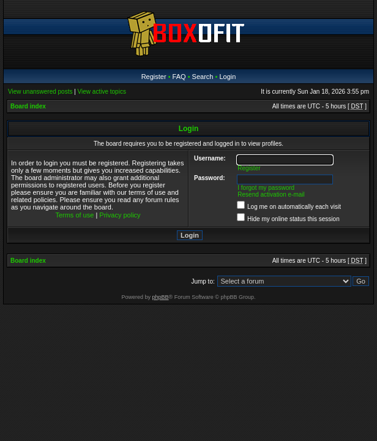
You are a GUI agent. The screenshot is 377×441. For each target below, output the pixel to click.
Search (203, 76)
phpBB (160, 297)
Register (153, 76)
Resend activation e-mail (271, 194)
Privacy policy (119, 215)
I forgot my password (265, 187)
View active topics (102, 91)
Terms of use (74, 215)
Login (227, 76)
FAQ (179, 76)
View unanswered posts (40, 91)
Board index (28, 106)
